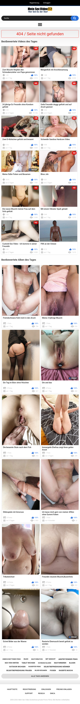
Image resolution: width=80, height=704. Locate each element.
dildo (26, 659)
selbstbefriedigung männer (57, 667)
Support (29, 693)
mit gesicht (50, 659)
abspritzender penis (68, 659)
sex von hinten (12, 663)
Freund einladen (64, 689)
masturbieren (60, 663)
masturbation (37, 659)
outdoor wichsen (17, 667)
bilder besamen (41, 670)
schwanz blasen (44, 663)
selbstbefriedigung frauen (19, 670)
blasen (72, 663)
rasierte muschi (66, 670)
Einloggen (46, 3)
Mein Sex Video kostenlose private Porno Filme (35, 700)
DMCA (52, 693)
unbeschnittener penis (11, 659)
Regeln (41, 693)
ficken (53, 670)
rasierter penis (34, 667)
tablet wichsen (28, 663)
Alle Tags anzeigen (40, 676)
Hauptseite (12, 689)
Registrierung (34, 3)
